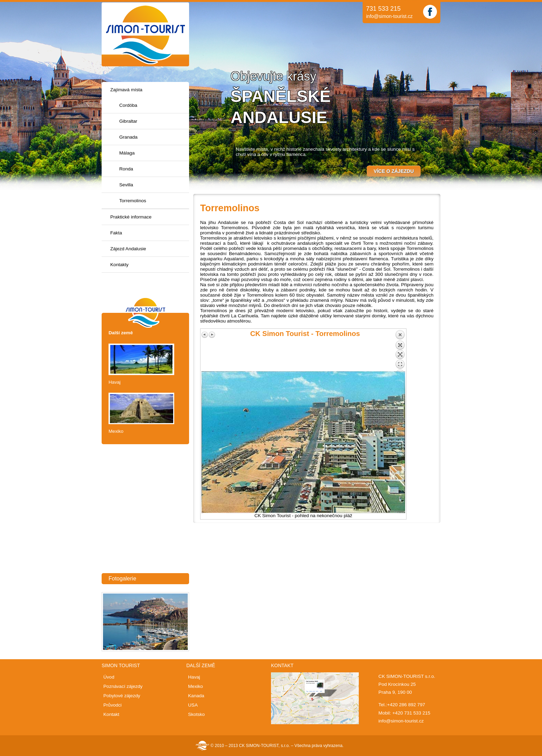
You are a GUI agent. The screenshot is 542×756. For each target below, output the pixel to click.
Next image (211, 334)
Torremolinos (132, 200)
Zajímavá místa (126, 89)
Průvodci (112, 705)
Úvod (108, 677)
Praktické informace (130, 217)
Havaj (115, 382)
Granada (128, 137)
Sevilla (126, 184)
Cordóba (128, 105)
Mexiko (116, 431)
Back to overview (400, 350)
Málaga (127, 153)
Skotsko (196, 714)
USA (193, 705)
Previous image (205, 334)
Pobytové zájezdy (121, 695)
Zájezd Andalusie (128, 248)
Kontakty (119, 264)
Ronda (126, 168)
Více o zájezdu (394, 171)
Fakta (116, 232)
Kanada (196, 695)
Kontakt (111, 714)
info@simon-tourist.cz (389, 16)
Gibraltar (128, 121)
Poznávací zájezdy (122, 686)
